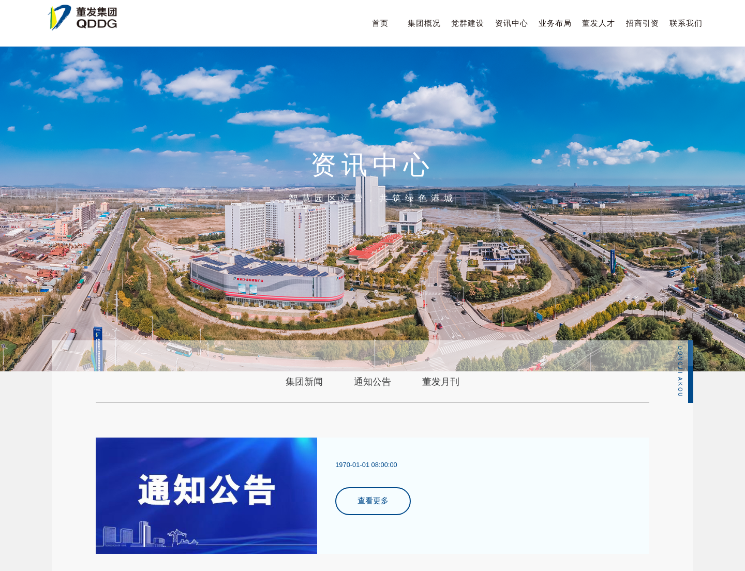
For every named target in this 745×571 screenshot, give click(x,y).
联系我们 (686, 23)
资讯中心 (511, 23)
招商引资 (642, 23)
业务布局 (555, 23)
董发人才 (598, 23)
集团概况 (424, 23)
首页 (380, 23)
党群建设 (467, 23)
